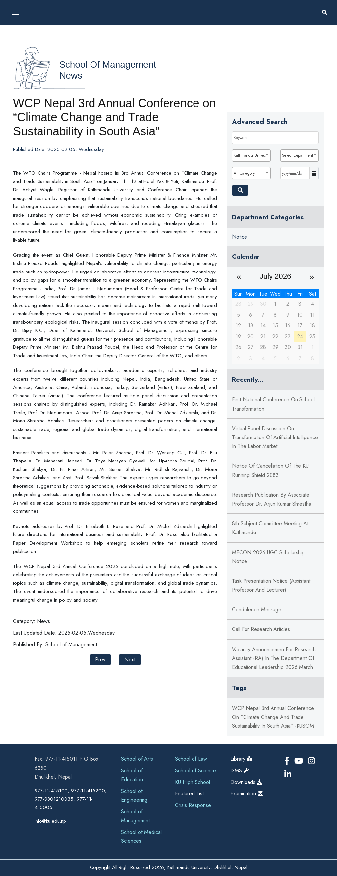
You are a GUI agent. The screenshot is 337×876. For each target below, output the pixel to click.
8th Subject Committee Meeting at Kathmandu (270, 528)
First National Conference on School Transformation (273, 404)
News (70, 75)
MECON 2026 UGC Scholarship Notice (268, 557)
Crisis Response (193, 805)
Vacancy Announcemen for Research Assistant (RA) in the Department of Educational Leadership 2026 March (274, 658)
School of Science (195, 770)
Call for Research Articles (261, 629)
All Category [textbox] (244, 173)
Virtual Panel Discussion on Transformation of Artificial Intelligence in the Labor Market (275, 437)
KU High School (192, 782)
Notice (239, 237)
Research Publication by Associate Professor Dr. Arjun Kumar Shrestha (271, 499)
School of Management (107, 64)
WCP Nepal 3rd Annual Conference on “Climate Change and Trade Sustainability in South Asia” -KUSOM (273, 717)
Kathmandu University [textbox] (252, 155)
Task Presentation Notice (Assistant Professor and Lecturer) (271, 585)
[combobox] (251, 155)
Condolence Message (256, 609)
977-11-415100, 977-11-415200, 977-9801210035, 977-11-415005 (71, 799)
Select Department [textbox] (297, 155)
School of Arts (137, 759)
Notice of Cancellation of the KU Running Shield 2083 (270, 470)
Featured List (189, 793)
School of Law (191, 759)
